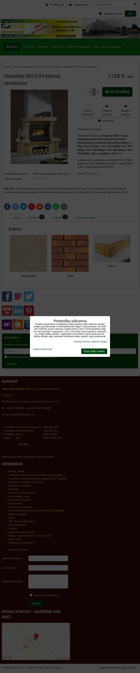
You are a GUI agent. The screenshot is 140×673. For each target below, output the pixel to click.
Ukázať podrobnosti (42, 349)
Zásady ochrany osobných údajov (90, 341)
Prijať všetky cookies (94, 351)
